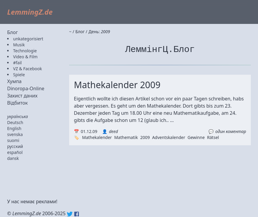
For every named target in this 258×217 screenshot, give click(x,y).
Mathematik (126, 137)
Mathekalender (97, 137)
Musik (19, 45)
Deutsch (15, 122)
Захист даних (22, 95)
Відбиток (17, 103)
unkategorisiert (28, 39)
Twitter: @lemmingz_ (70, 214)
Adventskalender (168, 137)
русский (15, 146)
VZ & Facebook (27, 68)
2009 (145, 137)
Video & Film (25, 56)
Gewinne (196, 137)
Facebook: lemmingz (76, 214)
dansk (13, 158)
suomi (13, 140)
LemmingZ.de (30, 12)
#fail (17, 62)
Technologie (25, 51)
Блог (12, 32)
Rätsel (213, 137)
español (15, 152)
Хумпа (14, 81)
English (14, 128)
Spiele (19, 74)
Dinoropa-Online (25, 88)
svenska (15, 134)
